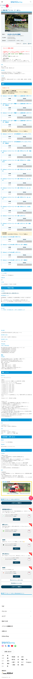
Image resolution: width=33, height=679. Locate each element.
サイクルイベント (7, 7)
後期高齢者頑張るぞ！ (7, 509)
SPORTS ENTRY (16, 2)
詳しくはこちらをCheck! (13, 493)
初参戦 (3, 539)
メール (25, 43)
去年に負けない (5, 553)
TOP (2, 7)
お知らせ (4, 631)
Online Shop (5, 636)
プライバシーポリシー (3, 661)
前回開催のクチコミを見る (16, 583)
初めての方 (5, 621)
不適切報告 (14, 531)
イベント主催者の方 (7, 626)
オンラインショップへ (25, 493)
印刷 (30, 43)
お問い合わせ (7, 651)
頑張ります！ (5, 524)
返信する (16, 519)
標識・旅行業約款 (8, 661)
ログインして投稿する (16, 503)
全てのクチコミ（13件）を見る (16, 580)
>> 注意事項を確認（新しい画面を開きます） (10, 293)
